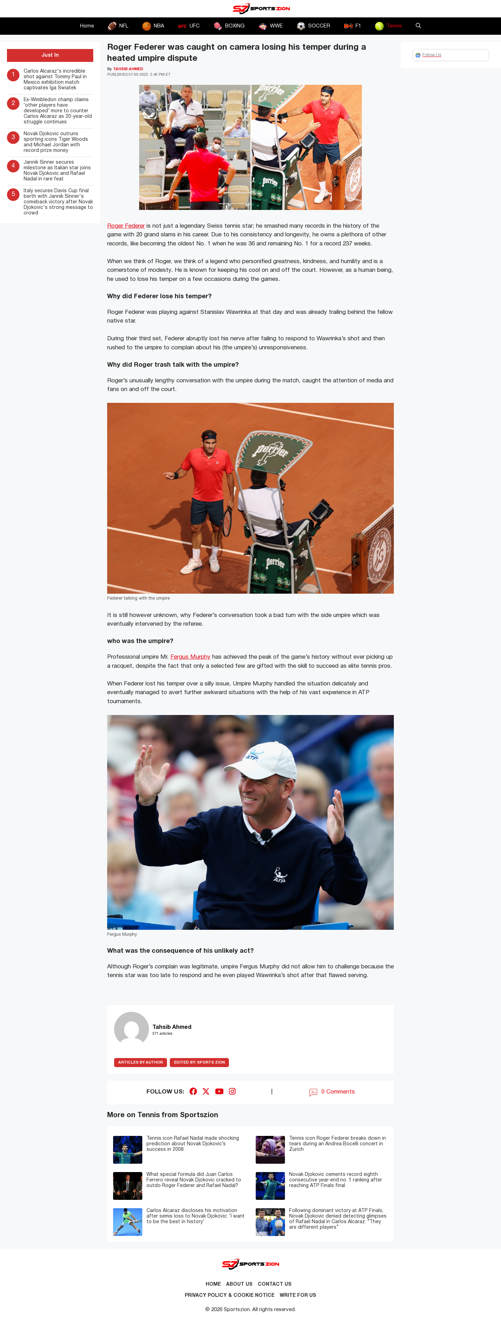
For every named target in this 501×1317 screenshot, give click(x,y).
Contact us (275, 1284)
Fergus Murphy (190, 657)
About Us (239, 1284)
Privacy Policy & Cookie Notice (230, 1295)
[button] (418, 26)
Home (87, 26)
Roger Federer (126, 226)
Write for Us (298, 1295)
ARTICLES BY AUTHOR (140, 1062)
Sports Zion (199, 1062)
